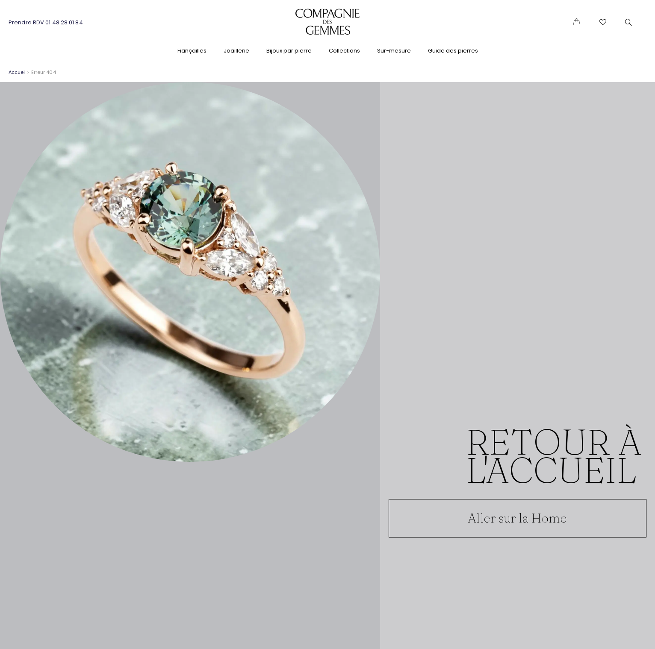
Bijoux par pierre (289, 51)
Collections (344, 51)
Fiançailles (192, 51)
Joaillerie (236, 51)
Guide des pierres (453, 51)
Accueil (17, 72)
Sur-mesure (394, 51)
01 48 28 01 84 (64, 22)
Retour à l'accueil (554, 455)
